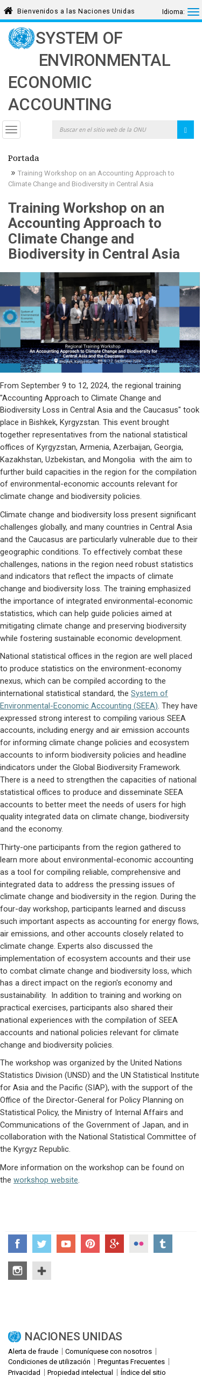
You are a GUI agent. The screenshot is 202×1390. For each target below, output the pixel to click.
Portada (23, 159)
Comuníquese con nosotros (108, 1351)
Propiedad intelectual (80, 1372)
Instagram (17, 1270)
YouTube (66, 1243)
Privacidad (24, 1372)
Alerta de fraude (33, 1351)
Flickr (138, 1243)
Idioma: (173, 12)
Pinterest (90, 1243)
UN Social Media (41, 1270)
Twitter (41, 1243)
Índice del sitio (143, 1372)
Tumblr (163, 1243)
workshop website (45, 1180)
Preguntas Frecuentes (131, 1361)
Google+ (114, 1243)
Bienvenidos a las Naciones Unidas (76, 9)
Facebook (17, 1243)
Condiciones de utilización (49, 1361)
